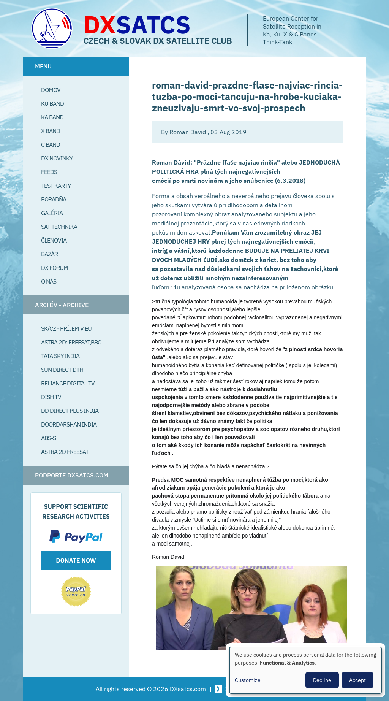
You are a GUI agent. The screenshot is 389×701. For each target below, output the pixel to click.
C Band (50, 144)
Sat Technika (59, 226)
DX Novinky (57, 158)
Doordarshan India (68, 424)
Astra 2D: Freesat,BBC (71, 342)
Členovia (53, 240)
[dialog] (305, 670)
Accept (357, 680)
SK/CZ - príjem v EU (66, 328)
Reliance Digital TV (68, 383)
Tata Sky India (60, 356)
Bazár (49, 254)
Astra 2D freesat (65, 451)
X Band (50, 131)
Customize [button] (248, 680)
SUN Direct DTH (62, 369)
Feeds (49, 172)
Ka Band (52, 117)
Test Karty (56, 185)
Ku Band (52, 103)
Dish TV (51, 397)
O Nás (48, 281)
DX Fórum (54, 267)
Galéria (52, 213)
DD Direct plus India (69, 410)
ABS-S (48, 438)
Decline (322, 680)
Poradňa (53, 199)
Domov (50, 90)
